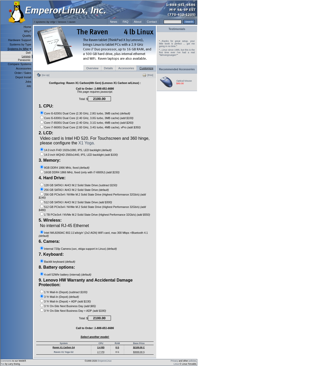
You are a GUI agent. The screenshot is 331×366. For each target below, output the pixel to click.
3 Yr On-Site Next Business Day (63, 306)
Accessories (23, 68)
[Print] (150, 75)
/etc (29, 86)
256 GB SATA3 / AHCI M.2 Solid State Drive (71, 189)
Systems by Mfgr (18, 48)
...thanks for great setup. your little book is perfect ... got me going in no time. (177, 44)
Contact (152, 21)
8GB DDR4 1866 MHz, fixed (61, 167)
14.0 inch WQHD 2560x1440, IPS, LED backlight (74, 154)
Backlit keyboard (54, 261)
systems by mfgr (46, 21)
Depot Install (23, 77)
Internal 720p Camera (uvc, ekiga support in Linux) (75, 248)
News (113, 21)
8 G (117, 352)
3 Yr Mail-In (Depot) (56, 296)
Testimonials (177, 28)
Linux (176, 364)
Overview (92, 68)
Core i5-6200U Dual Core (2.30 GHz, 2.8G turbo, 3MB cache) (81, 113)
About (137, 21)
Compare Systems (19, 64)
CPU (101, 343)
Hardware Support (19, 40)
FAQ (125, 21)
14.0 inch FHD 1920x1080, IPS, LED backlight (72, 150)
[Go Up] (45, 75)
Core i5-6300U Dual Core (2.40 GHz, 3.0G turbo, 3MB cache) (81, 118)
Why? (27, 31)
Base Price (139, 343)
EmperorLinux (105, 361)
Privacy (174, 361)
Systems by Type (20, 44)
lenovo (62, 21)
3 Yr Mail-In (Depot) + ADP (60, 301)
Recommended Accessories (177, 69)
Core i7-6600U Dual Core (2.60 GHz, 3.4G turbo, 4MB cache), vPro (85, 127)
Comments (6, 361)
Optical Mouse (184, 81)
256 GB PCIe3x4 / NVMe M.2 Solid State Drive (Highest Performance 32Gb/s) (92, 194)
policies (192, 361)
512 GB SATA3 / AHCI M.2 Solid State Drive (71, 202)
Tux (2, 364)
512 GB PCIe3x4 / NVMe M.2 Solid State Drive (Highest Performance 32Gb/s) (92, 206)
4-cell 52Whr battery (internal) (62, 274)
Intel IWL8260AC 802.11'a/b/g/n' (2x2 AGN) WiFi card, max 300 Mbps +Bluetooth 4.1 (96, 232)
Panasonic (24, 60)
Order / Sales (22, 72)
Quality (26, 35)
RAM (117, 343)
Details (108, 68)
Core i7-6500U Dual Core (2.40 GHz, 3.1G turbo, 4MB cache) (81, 122)
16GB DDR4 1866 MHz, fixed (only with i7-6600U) (75, 172)
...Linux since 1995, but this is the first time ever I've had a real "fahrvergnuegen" (177, 52)
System (64, 343)
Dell (28, 52)
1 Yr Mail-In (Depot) (56, 292)
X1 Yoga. (86, 143)
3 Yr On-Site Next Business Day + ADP (68, 310)
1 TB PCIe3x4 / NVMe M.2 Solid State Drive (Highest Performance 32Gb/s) (90, 214)
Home (27, 26)
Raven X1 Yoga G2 (63, 352)
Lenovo (26, 56)
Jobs (28, 81)
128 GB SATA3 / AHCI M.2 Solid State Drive (71, 185)
